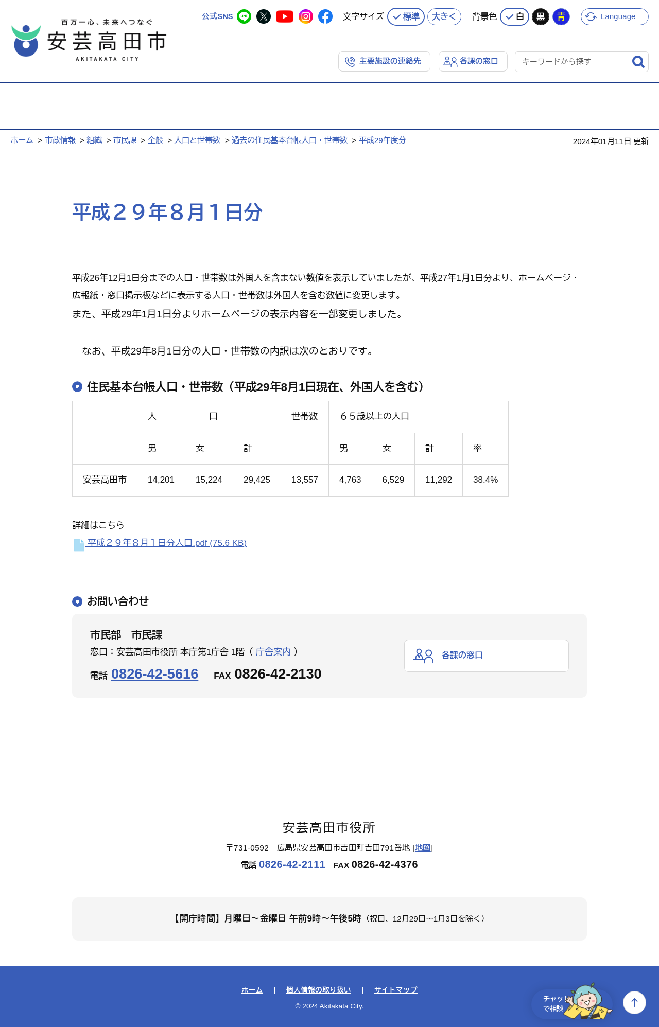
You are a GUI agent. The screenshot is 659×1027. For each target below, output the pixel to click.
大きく (444, 15)
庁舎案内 (273, 652)
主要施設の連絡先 (390, 60)
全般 (155, 139)
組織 (94, 139)
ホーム (21, 139)
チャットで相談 (572, 1002)
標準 (411, 15)
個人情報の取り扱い (318, 990)
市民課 (124, 139)
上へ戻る (634, 1002)
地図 (423, 846)
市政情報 (60, 139)
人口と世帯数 (197, 139)
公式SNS (217, 15)
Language (619, 15)
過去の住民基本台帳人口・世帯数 (290, 139)
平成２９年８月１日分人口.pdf (159, 542)
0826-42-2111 (292, 864)
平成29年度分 (382, 139)
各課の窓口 (479, 60)
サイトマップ (396, 990)
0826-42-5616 (154, 673)
